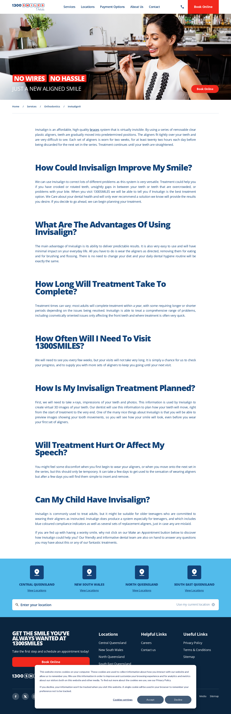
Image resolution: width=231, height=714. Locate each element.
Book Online (205, 89)
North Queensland (111, 657)
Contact (154, 7)
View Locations (36, 590)
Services (69, 7)
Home (15, 106)
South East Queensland (115, 664)
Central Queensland (112, 643)
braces (94, 130)
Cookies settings (123, 699)
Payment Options (112, 7)
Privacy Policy (192, 643)
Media (202, 696)
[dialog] (115, 686)
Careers (146, 643)
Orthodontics (52, 106)
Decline (178, 699)
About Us (136, 7)
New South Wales (111, 650)
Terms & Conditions (197, 650)
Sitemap (189, 657)
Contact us (148, 650)
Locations (88, 7)
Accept (150, 699)
